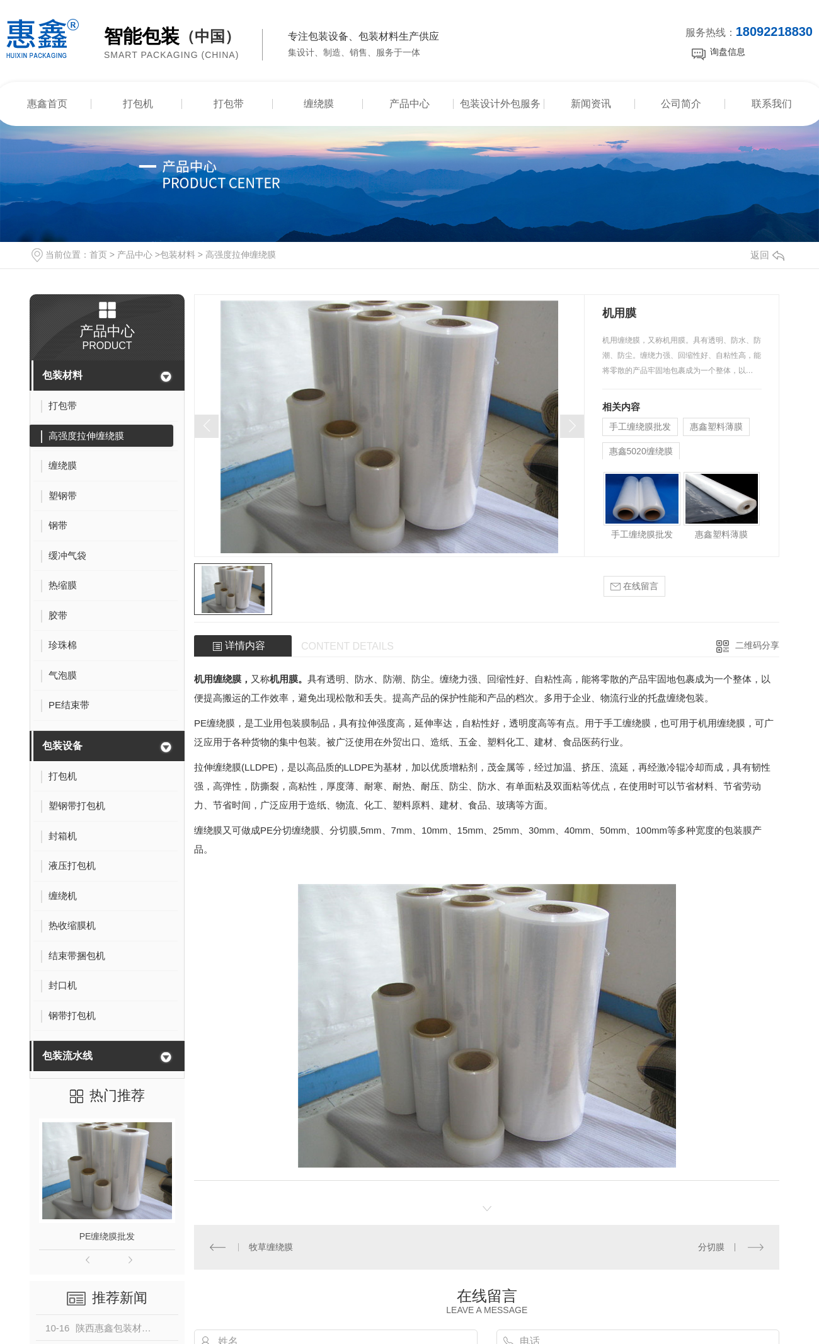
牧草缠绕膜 (271, 1247)
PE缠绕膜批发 (107, 1236)
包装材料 (177, 255)
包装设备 (62, 745)
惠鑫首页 (47, 103)
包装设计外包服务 (500, 103)
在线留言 (634, 586)
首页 (98, 255)
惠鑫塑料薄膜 (716, 427)
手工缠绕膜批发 (640, 427)
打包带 (229, 103)
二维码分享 (757, 645)
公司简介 (681, 103)
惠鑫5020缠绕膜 (641, 451)
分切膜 (711, 1247)
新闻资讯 (591, 103)
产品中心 (409, 103)
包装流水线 (67, 1055)
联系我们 (772, 103)
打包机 (138, 103)
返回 (767, 255)
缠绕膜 (319, 103)
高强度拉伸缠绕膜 (240, 255)
